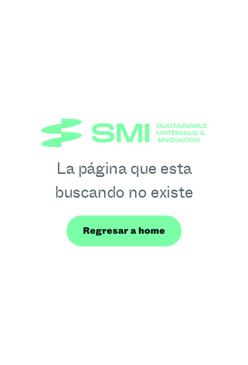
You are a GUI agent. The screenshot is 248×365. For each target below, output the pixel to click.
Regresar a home (124, 230)
